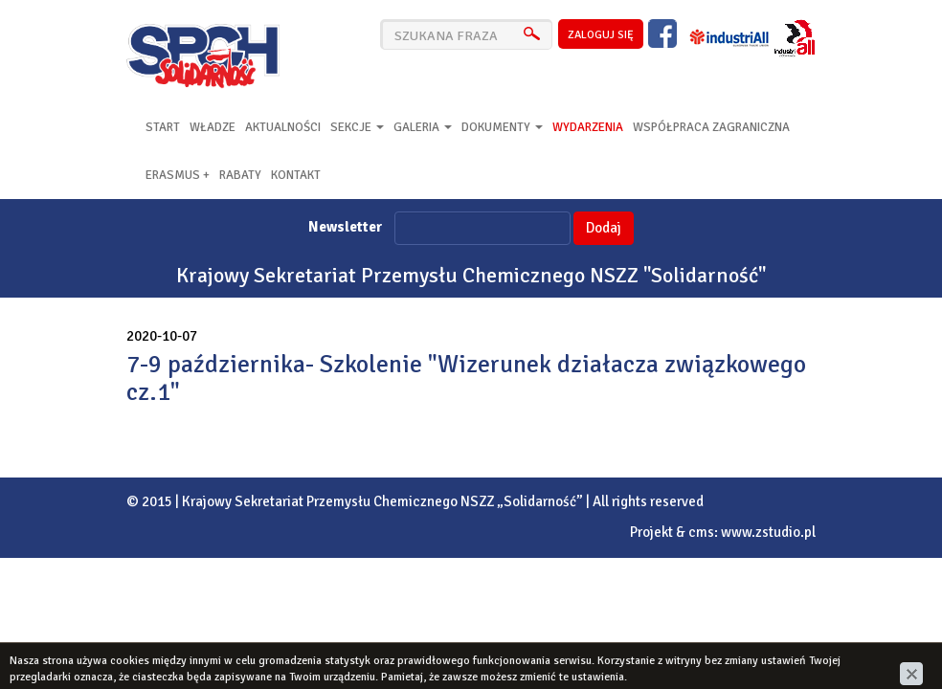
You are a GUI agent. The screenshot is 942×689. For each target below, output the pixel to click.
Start (163, 127)
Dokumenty (502, 127)
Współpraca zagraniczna (711, 127)
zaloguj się (601, 35)
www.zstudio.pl (768, 532)
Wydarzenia (587, 127)
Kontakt (296, 175)
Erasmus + (178, 175)
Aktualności (283, 127)
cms (701, 532)
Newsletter (345, 226)
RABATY (240, 175)
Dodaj (603, 227)
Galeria (422, 127)
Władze (213, 127)
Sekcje (357, 127)
